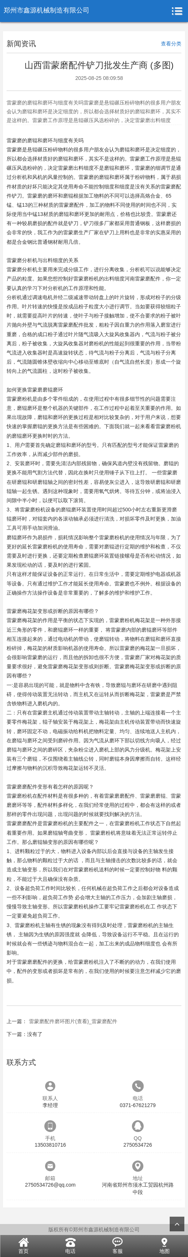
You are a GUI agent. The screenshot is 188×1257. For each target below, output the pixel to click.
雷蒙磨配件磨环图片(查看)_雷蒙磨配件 (73, 1021)
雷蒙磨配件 (71, 205)
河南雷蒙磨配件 (143, 279)
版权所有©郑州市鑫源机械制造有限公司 (93, 1229)
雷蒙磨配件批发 (76, 325)
